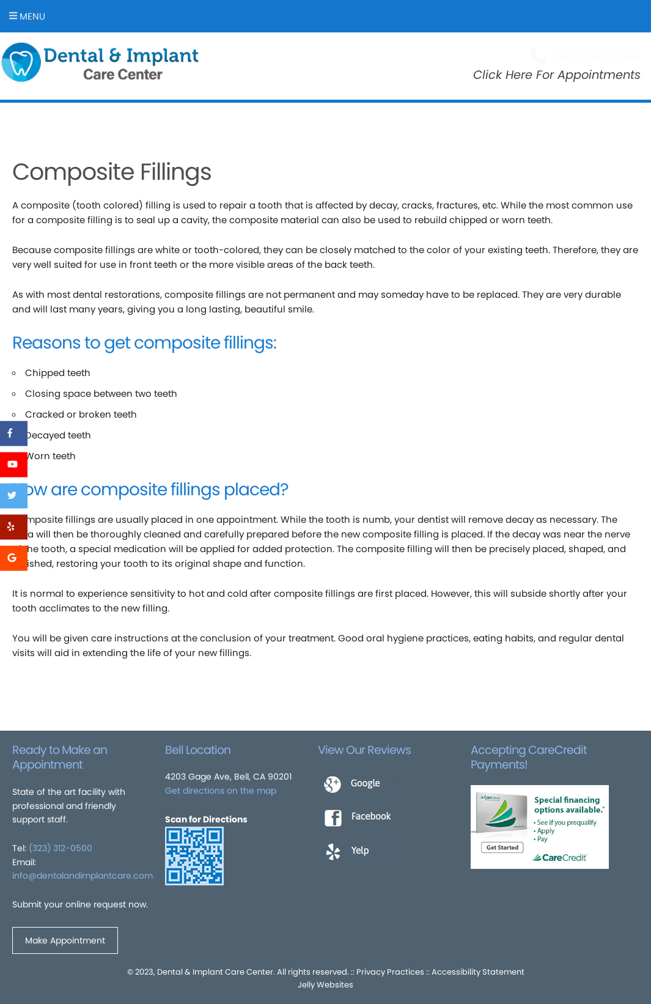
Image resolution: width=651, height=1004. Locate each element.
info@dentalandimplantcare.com (82, 875)
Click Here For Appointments (557, 75)
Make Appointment (65, 940)
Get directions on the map (220, 790)
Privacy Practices (390, 972)
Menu (27, 16)
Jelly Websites (325, 985)
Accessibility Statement (478, 972)
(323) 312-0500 (60, 848)
